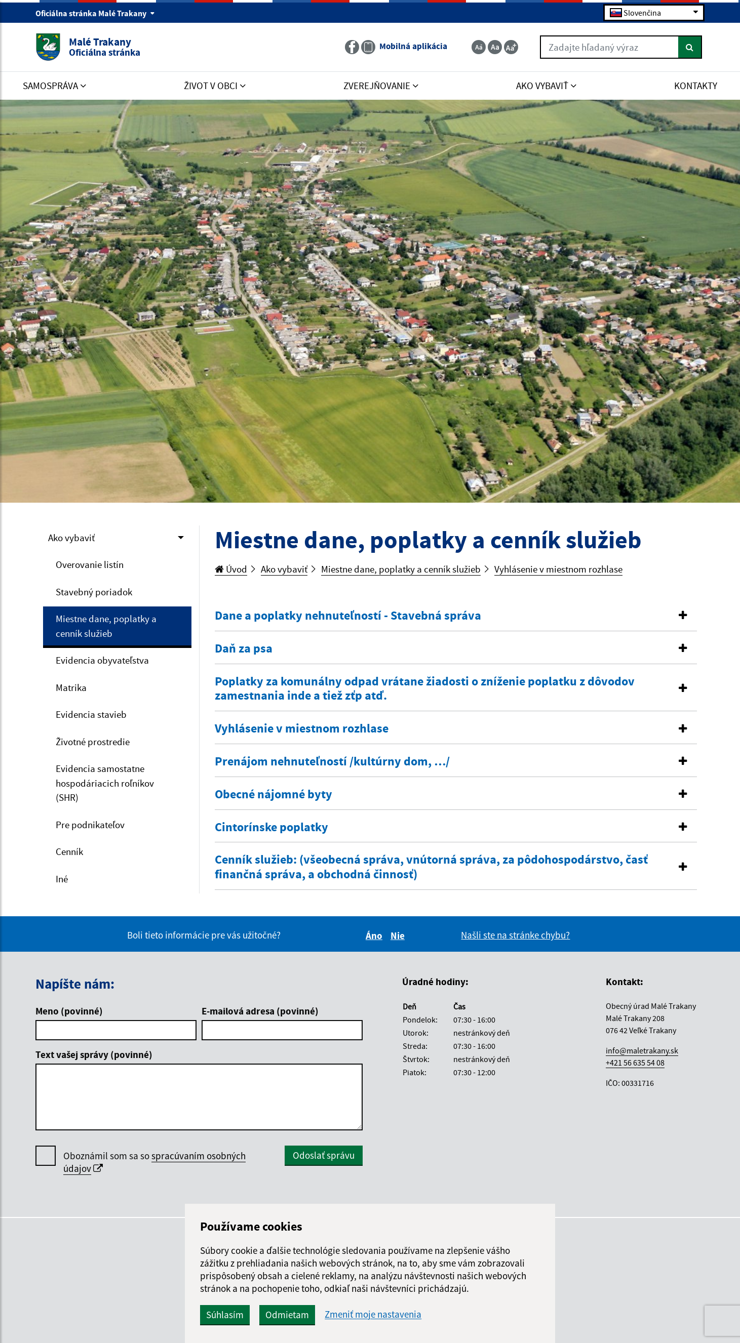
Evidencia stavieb (91, 714)
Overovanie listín (90, 564)
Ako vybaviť (71, 538)
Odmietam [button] (287, 1315)
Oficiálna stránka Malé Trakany (95, 13)
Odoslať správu (324, 1155)
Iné (62, 879)
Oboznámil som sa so (154, 1162)
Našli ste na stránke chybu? (515, 935)
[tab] (456, 616)
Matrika (71, 687)
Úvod (231, 569)
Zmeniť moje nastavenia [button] (373, 1314)
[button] (456, 615)
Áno (375, 935)
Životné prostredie (93, 742)
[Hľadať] (690, 47)
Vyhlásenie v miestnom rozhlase (558, 569)
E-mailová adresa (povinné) (260, 1011)
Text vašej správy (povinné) (93, 1054)
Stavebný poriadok (94, 592)
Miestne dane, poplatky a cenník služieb (106, 626)
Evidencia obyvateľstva (102, 660)
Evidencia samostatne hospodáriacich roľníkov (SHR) (105, 782)
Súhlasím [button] (225, 1315)
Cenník (69, 851)
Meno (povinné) (69, 1011)
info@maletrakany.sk (642, 1050)
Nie (399, 935)
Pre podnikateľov (90, 825)
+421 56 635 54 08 (635, 1062)
